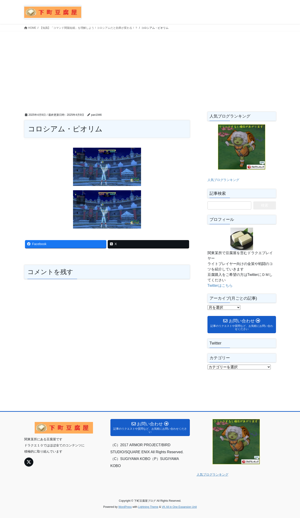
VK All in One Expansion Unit (179, 506)
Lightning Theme (148, 506)
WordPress (125, 506)
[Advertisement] (150, 65)
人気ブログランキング (223, 180)
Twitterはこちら (220, 285)
